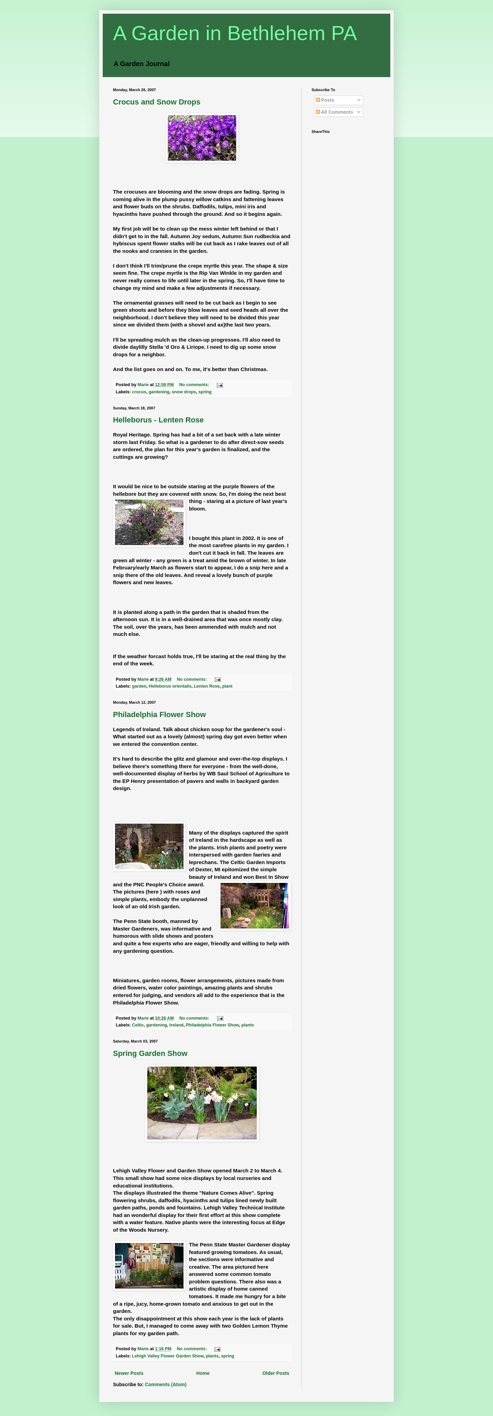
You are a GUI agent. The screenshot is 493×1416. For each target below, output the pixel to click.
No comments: (195, 384)
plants (247, 1025)
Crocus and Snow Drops (156, 102)
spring (204, 392)
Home (203, 1373)
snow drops (184, 392)
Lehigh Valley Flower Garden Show (168, 1356)
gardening (159, 392)
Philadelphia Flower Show (159, 714)
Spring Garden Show (150, 1053)
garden (139, 686)
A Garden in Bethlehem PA (235, 33)
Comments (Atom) (165, 1384)
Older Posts (275, 1373)
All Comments (334, 112)
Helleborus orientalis (170, 686)
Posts (325, 100)
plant (227, 686)
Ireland (176, 1025)
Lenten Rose (207, 686)
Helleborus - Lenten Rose (158, 420)
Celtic (138, 1025)
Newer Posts (129, 1373)
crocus (139, 392)
